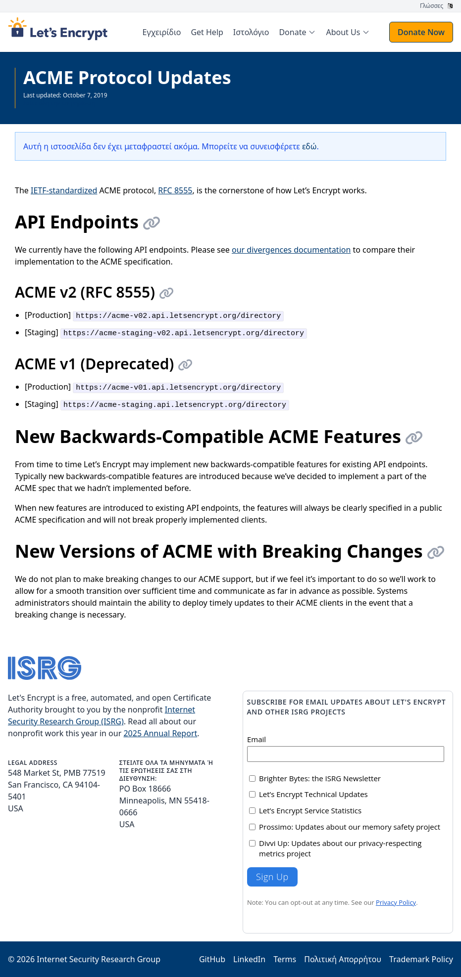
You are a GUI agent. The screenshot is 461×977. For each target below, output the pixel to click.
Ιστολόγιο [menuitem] (251, 32)
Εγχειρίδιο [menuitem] (162, 32)
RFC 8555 (175, 190)
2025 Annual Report (160, 733)
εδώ (309, 146)
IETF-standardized (64, 190)
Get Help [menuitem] (207, 32)
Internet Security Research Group (98, 959)
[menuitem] (297, 32)
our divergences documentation (291, 249)
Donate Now (421, 32)
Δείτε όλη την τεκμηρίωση (59, 103)
